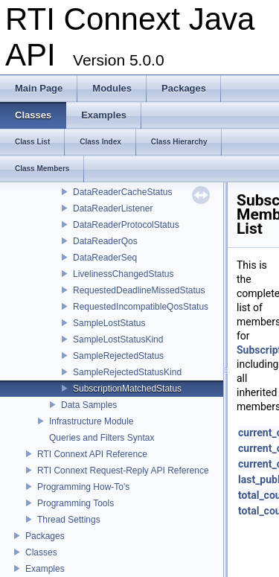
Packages (45, 536)
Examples (45, 569)
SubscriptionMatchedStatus (127, 388)
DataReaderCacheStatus (122, 192)
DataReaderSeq (105, 257)
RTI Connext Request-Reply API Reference (123, 470)
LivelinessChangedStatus (123, 274)
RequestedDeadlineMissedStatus (139, 290)
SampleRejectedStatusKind (127, 372)
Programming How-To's (83, 487)
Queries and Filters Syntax (101, 438)
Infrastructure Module (91, 421)
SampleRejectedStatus (118, 356)
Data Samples (89, 405)
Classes (41, 552)
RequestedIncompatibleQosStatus (140, 307)
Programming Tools (75, 503)
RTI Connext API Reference (92, 454)
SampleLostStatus (109, 323)
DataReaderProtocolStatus (126, 225)
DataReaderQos (105, 241)
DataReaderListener (113, 208)
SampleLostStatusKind (118, 339)
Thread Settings (68, 519)
